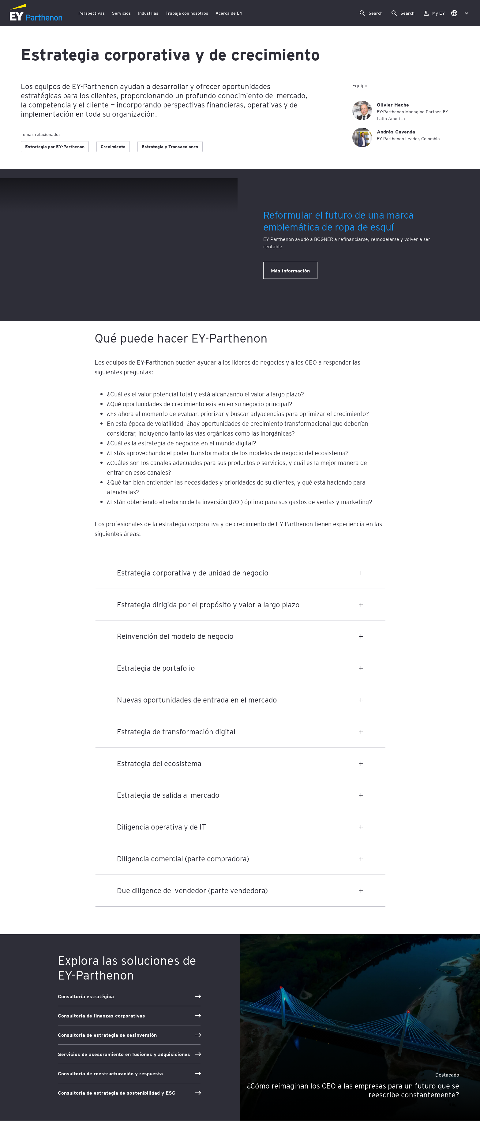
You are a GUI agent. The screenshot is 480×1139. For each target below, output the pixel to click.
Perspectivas (91, 13)
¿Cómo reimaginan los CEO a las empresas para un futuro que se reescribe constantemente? (353, 1090)
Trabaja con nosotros (187, 13)
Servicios (121, 13)
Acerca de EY (229, 13)
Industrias (148, 13)
